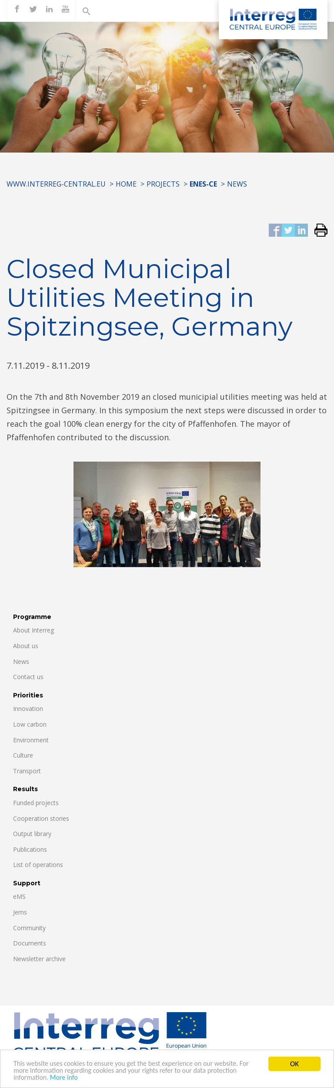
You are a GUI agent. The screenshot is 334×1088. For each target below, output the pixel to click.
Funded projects (36, 803)
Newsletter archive (39, 959)
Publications (30, 849)
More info (67, 1078)
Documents (29, 943)
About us (25, 646)
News (237, 184)
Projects (163, 184)
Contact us (28, 677)
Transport (27, 771)
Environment (31, 740)
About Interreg (33, 630)
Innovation (28, 708)
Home (126, 184)
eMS (19, 896)
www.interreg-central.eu (56, 184)
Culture (23, 755)
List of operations (38, 864)
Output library (32, 834)
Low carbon (30, 724)
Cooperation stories (41, 818)
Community (29, 928)
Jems (20, 912)
